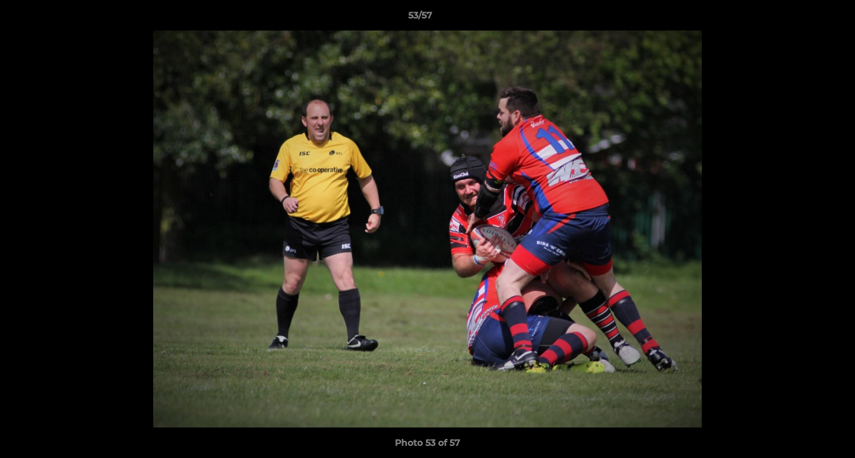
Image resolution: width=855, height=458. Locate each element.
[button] (801, 18)
